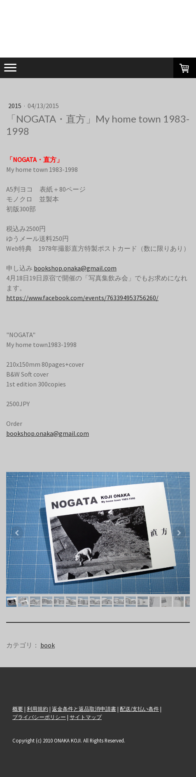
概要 (17, 708)
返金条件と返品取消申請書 (84, 708)
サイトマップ (86, 717)
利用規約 (37, 708)
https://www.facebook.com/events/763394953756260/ (82, 298)
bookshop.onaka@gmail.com (75, 268)
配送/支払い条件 (139, 708)
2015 (15, 106)
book (47, 645)
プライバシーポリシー (39, 717)
